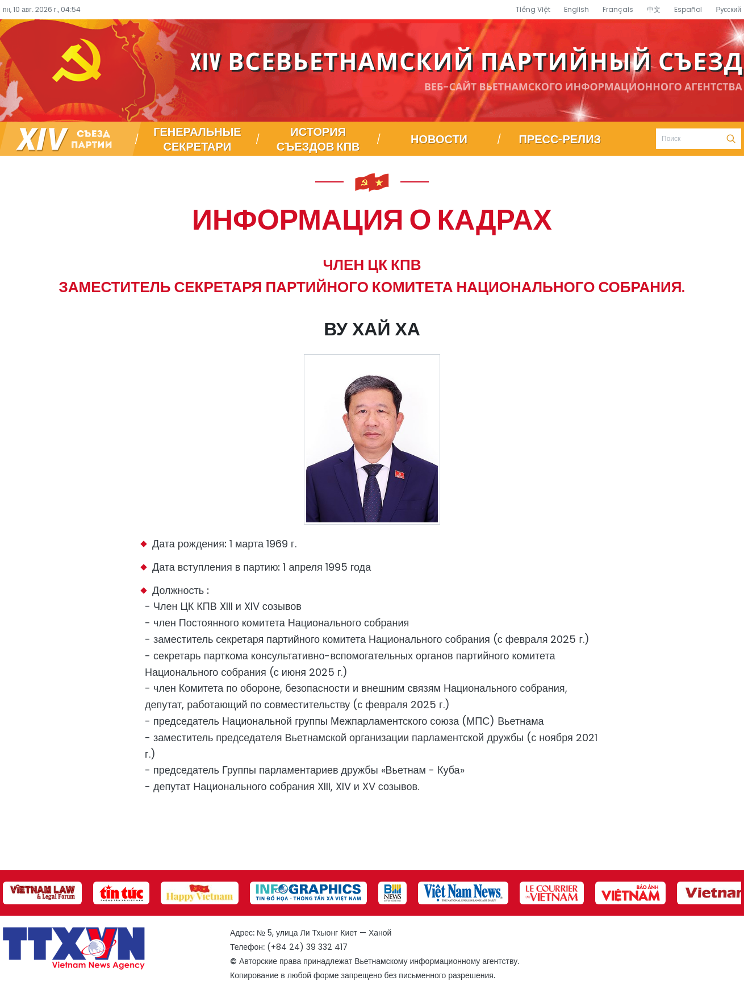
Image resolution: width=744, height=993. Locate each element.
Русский (728, 9)
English (576, 9)
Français (618, 9)
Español (688, 9)
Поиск (731, 138)
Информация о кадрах (372, 218)
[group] (42, 893)
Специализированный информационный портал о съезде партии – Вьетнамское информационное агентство (372, 70)
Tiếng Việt (533, 9)
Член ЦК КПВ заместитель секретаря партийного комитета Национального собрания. (372, 276)
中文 (654, 9)
